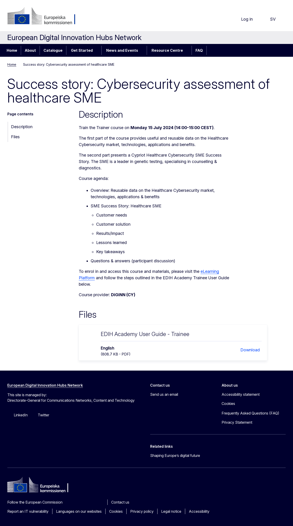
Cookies (116, 511)
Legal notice (171, 511)
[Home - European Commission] (44, 16)
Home (12, 50)
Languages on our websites (79, 511)
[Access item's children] (97, 50)
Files (15, 136)
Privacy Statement (237, 422)
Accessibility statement (241, 394)
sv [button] (269, 19)
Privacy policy (142, 511)
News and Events (122, 50)
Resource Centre (167, 50)
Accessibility (199, 511)
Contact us (120, 502)
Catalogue (52, 50)
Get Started (82, 50)
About (30, 50)
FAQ (199, 50)
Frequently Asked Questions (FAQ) (250, 413)
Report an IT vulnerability (28, 511)
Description (22, 126)
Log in (243, 19)
